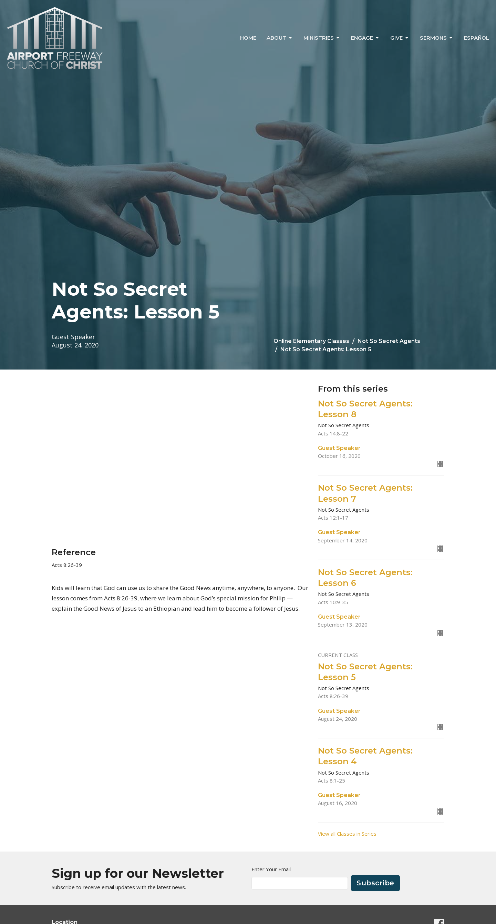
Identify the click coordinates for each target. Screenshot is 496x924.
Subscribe (375, 883)
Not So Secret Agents (389, 341)
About (280, 38)
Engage (365, 38)
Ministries (322, 38)
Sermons (437, 38)
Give (400, 38)
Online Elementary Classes (311, 341)
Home (248, 38)
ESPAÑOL (476, 38)
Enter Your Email (271, 869)
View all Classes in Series (347, 833)
